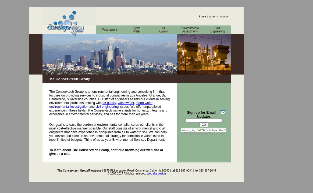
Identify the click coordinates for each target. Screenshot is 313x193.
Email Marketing (198, 133)
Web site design (156, 173)
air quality (109, 103)
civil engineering (107, 107)
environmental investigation (68, 107)
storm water (144, 103)
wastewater (126, 103)
